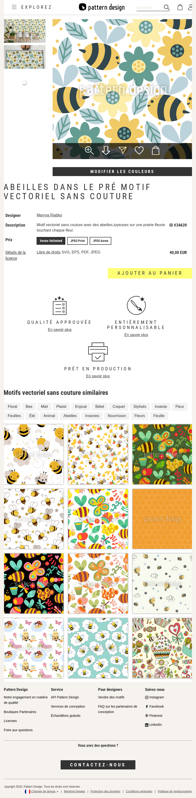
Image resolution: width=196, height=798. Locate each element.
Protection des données (105, 791)
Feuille (159, 416)
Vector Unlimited (51, 241)
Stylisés (139, 406)
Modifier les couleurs (122, 171)
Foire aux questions (18, 730)
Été (32, 416)
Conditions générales (139, 791)
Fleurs (139, 416)
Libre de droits (49, 252)
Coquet (119, 406)
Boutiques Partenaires (20, 712)
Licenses (10, 720)
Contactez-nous (98, 764)
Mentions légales (74, 791)
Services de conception (68, 706)
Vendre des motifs (111, 697)
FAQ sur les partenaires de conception (118, 709)
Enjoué (81, 406)
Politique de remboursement (175, 791)
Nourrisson (117, 416)
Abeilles (70, 416)
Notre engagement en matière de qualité (26, 699)
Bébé (99, 406)
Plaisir (61, 406)
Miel (44, 406)
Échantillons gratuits (65, 715)
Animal (49, 416)
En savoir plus (60, 329)
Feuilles (14, 416)
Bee (29, 406)
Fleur (179, 406)
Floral (12, 406)
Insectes (92, 416)
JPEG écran (99, 241)
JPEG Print (77, 241)
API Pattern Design (65, 697)
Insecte (161, 406)
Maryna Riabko (49, 215)
